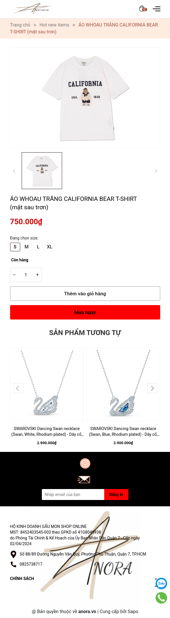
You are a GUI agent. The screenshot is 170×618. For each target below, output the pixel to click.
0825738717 (31, 564)
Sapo (133, 611)
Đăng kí (116, 494)
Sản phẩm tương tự (85, 333)
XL (50, 247)
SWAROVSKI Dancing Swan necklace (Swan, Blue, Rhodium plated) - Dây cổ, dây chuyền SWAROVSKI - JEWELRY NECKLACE (123, 431)
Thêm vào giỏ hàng (85, 293)
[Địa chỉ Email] (85, 494)
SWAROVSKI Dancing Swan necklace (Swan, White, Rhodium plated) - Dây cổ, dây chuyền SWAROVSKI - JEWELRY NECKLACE (46, 431)
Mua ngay (85, 312)
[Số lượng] (26, 275)
